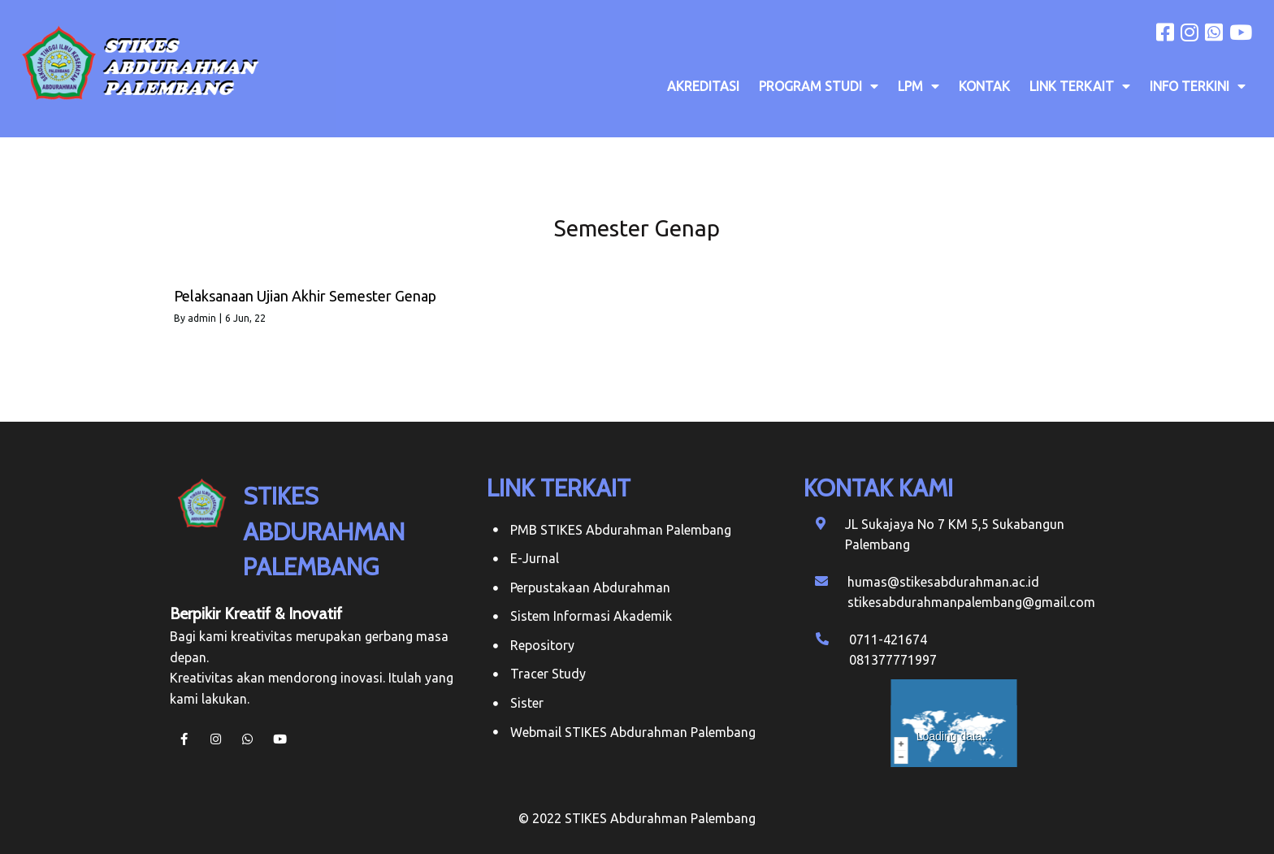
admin (202, 318)
